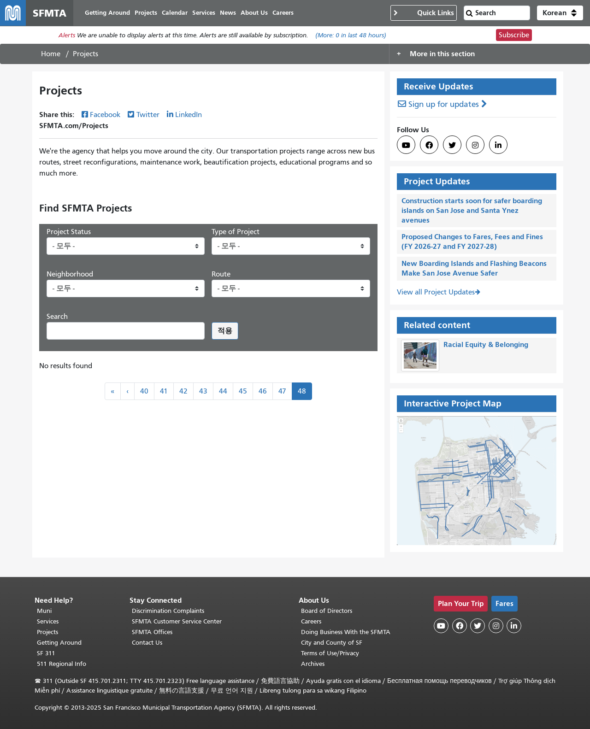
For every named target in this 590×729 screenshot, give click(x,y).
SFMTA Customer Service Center (177, 621)
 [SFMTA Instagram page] (475, 145)
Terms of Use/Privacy (330, 653)
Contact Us (147, 643)
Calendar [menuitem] (175, 13)
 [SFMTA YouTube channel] (406, 145)
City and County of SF (331, 643)
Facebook (105, 115)
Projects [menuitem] (146, 13)
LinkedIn (188, 115)
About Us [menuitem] (254, 13)
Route (221, 274)
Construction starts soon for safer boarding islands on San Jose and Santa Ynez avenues (471, 210)
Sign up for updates (443, 104)
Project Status (69, 232)
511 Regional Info (61, 664)
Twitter (147, 115)
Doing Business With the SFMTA (345, 632)
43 (203, 391)
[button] (560, 13)
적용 (225, 330)
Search (57, 316)
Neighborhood (70, 274)
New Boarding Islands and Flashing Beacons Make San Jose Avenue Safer (474, 268)
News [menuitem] (228, 13)
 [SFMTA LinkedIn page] (498, 145)
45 (243, 391)
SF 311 (46, 653)
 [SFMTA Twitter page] (452, 145)
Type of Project (236, 232)
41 (164, 391)
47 (282, 391)
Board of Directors (326, 611)
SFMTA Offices (152, 632)
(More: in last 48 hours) (350, 35)
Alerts (67, 35)
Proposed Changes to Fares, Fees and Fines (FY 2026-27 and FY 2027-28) (472, 241)
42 (183, 391)
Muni (44, 611)
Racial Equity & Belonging (485, 344)
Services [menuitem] (203, 13)
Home (50, 54)
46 (263, 391)
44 (223, 391)
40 (144, 391)
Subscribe (514, 35)
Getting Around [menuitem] (107, 13)
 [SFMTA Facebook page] (429, 145)
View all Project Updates (436, 292)
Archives (312, 664)
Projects (47, 632)
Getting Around (59, 643)
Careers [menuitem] (283, 13)
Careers (311, 621)
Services (48, 621)
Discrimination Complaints (168, 611)
